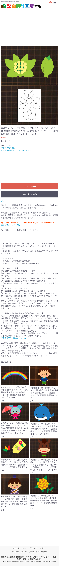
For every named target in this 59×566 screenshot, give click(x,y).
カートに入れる (29, 186)
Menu (55, 2)
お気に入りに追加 (29, 194)
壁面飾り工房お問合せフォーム (13, 338)
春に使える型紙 (25, 150)
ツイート (4, 201)
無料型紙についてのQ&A (10, 225)
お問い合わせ (41, 552)
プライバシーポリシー (38, 548)
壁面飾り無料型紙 (8, 148)
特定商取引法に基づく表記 (23, 552)
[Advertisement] (29, 24)
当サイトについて (19, 548)
